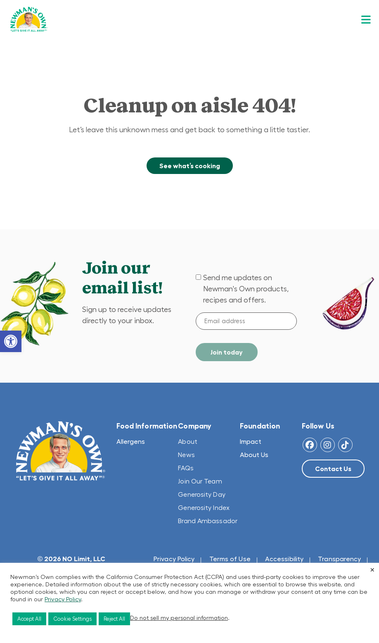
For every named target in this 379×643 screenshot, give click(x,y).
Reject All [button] (114, 619)
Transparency (339, 558)
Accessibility (284, 558)
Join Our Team (200, 481)
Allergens (130, 441)
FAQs (185, 468)
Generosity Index (204, 507)
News (186, 454)
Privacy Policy (174, 558)
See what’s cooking (189, 165)
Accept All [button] (29, 619)
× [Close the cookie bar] (372, 569)
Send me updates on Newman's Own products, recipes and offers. (246, 289)
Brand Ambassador (207, 520)
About (187, 441)
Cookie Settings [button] (72, 619)
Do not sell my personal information (179, 617)
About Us (254, 454)
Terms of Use (230, 558)
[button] (10, 341)
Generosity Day (201, 494)
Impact (250, 441)
